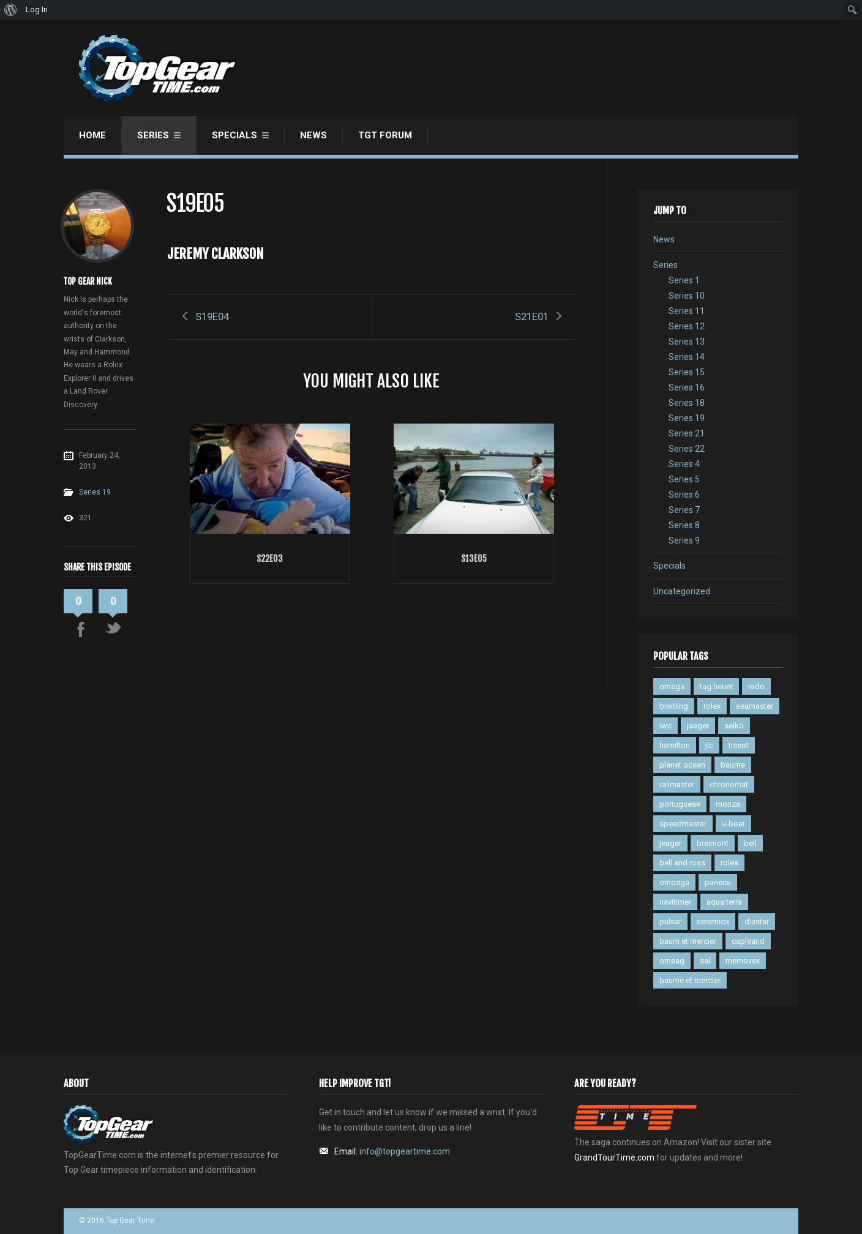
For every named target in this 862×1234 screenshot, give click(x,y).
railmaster (676, 784)
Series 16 (687, 387)
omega (671, 686)
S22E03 (270, 558)
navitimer (675, 902)
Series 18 (687, 403)
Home (92, 135)
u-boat (733, 823)
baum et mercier (687, 941)
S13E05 (474, 558)
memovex (742, 960)
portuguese (679, 804)
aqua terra (724, 902)
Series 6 (684, 494)
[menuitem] (10, 10)
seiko (734, 725)
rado (756, 686)
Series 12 (687, 326)
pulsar (670, 921)
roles (729, 862)
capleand (748, 941)
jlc (709, 745)
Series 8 (684, 525)
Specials (234, 135)
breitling (673, 706)
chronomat (729, 784)
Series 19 (95, 492)
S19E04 (212, 316)
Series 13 (687, 341)
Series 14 (687, 357)
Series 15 (687, 372)
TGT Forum (385, 135)
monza (728, 804)
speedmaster (682, 823)
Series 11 (687, 311)
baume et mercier (690, 980)
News (313, 135)
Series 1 (684, 280)
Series (153, 135)
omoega (674, 882)
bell (750, 843)
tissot (739, 745)
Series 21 (687, 433)
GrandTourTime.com (614, 1157)
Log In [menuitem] (37, 9)
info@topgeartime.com (404, 1151)
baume (733, 764)
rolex (712, 706)
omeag (671, 960)
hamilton (674, 745)
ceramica (713, 921)
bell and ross (682, 862)
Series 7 (684, 510)
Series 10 (687, 296)
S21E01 (532, 316)
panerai (718, 882)
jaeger (698, 725)
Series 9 (684, 540)
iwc (665, 725)
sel (705, 960)
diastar (756, 921)
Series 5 (684, 479)
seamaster (754, 706)
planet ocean (682, 764)
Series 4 (684, 464)
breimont (713, 843)
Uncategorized (681, 591)
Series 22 (687, 449)
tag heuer (716, 686)
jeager (670, 843)
